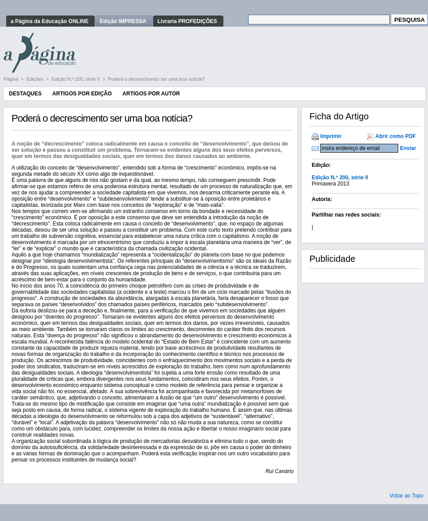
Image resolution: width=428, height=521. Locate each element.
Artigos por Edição (82, 94)
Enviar (408, 148)
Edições (36, 79)
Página (12, 79)
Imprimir (330, 136)
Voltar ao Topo (406, 496)
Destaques (25, 94)
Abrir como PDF (395, 136)
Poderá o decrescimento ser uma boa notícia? (156, 79)
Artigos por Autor (151, 94)
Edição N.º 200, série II (76, 79)
